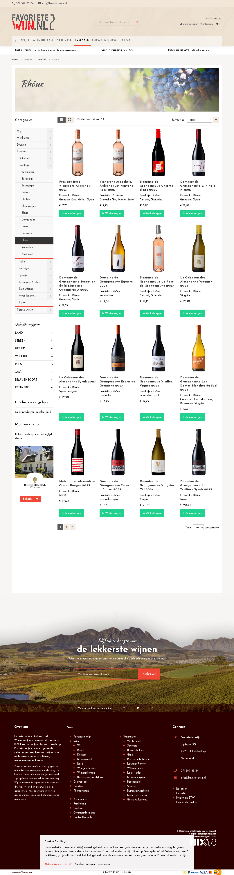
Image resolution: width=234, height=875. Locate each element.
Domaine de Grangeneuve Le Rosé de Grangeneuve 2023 (157, 281)
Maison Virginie (136, 777)
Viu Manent (134, 741)
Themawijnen (81, 791)
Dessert (81, 755)
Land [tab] (19, 333)
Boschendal (134, 782)
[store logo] (33, 22)
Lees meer (104, 864)
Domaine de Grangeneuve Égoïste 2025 (116, 281)
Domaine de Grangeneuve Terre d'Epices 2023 (114, 485)
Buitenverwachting (138, 791)
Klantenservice (214, 18)
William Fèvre (135, 768)
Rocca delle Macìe (138, 759)
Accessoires (80, 799)
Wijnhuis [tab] (21, 356)
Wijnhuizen (129, 736)
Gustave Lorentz (137, 799)
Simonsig (132, 746)
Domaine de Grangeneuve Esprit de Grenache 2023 (117, 381)
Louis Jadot (134, 773)
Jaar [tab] (18, 372)
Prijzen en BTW (185, 798)
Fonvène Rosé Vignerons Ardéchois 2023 (75, 185)
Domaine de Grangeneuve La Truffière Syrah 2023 (196, 485)
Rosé (80, 764)
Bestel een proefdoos (90, 777)
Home (15, 60)
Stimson (131, 786)
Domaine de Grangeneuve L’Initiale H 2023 (197, 185)
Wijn (76, 741)
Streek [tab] (20, 341)
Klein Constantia (137, 795)
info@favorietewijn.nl (193, 778)
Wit (79, 746)
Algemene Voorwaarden (22, 872)
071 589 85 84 (190, 771)
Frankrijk (42, 60)
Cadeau (78, 808)
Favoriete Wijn (82, 736)
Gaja (130, 755)
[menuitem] (126, 40)
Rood (80, 750)
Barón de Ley (135, 750)
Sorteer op (178, 120)
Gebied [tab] (20, 348)
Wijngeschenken (86, 768)
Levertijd (181, 793)
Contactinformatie (84, 813)
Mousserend (84, 759)
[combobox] (117, 22)
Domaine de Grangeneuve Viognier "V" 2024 (157, 485)
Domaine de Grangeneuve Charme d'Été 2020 (156, 185)
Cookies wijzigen (85, 864)
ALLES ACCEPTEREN (58, 864)
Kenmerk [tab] (22, 387)
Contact (178, 727)
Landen (28, 60)
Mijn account (190, 24)
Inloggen (208, 24)
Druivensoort (81, 782)
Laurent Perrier (136, 764)
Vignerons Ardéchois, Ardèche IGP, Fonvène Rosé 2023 (116, 185)
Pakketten (79, 803)
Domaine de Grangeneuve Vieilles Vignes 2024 (156, 381)
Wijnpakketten (86, 773)
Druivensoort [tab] (26, 380)
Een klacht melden (187, 802)
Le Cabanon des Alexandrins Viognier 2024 (196, 281)
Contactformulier (83, 817)
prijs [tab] (18, 364)
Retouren (181, 789)
